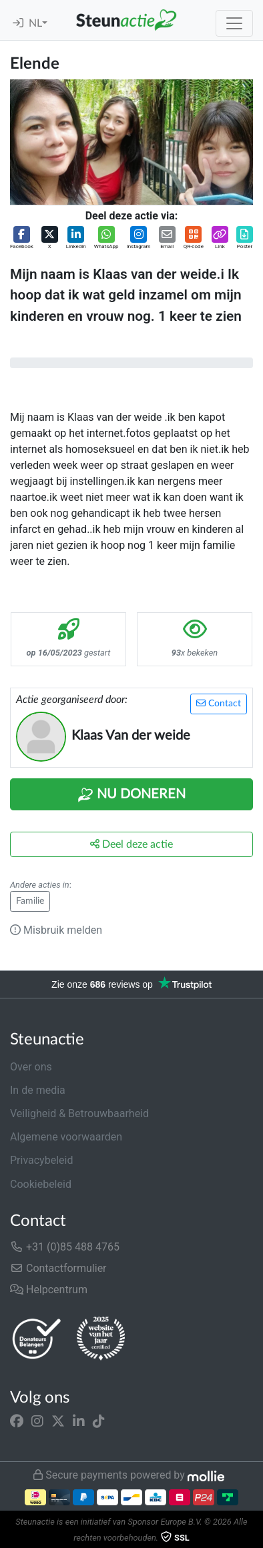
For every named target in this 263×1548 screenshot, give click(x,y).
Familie (30, 901)
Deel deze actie (131, 844)
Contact (218, 703)
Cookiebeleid (40, 1184)
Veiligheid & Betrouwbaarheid (79, 1113)
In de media (37, 1090)
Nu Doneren (131, 795)
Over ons (31, 1066)
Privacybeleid (41, 1160)
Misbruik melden (56, 930)
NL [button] (35, 23)
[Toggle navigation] (234, 23)
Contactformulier (58, 1268)
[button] (21, 238)
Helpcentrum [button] (48, 1289)
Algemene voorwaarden (66, 1136)
